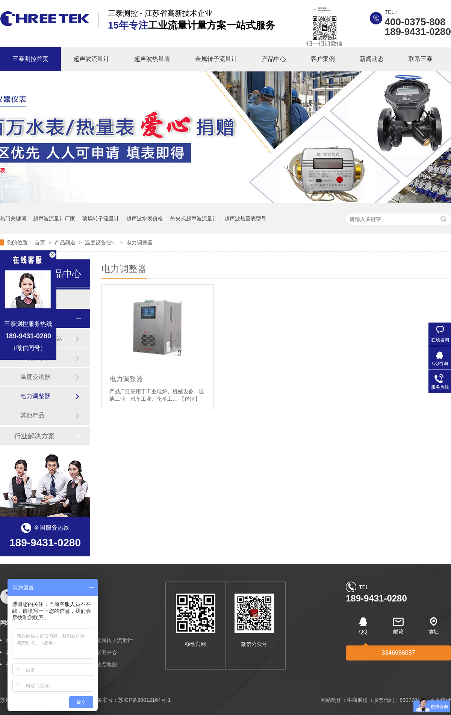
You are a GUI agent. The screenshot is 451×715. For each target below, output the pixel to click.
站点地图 (106, 664)
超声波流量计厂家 (54, 218)
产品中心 (274, 59)
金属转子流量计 (216, 59)
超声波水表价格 (144, 218)
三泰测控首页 (30, 59)
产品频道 (65, 242)
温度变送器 (35, 377)
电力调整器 (139, 242)
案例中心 (106, 652)
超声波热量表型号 (245, 218)
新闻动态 (372, 59)
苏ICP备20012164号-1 (144, 700)
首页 (41, 242)
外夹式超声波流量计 (194, 218)
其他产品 (32, 415)
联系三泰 (421, 59)
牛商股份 (357, 700)
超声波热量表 (152, 59)
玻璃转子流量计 (100, 218)
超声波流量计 (91, 59)
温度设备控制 (101, 242)
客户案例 (323, 59)
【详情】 (189, 399)
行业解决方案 (34, 436)
